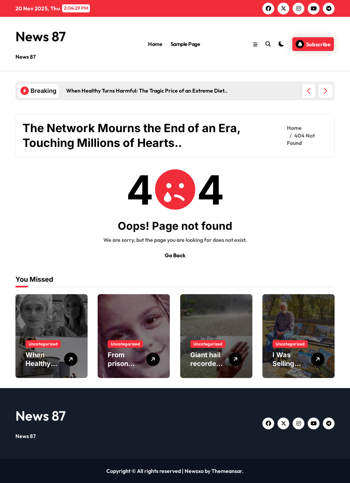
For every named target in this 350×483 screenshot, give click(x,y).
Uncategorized (43, 343)
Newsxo (194, 471)
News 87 (40, 36)
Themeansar (226, 471)
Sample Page (185, 44)
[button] (325, 91)
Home (155, 44)
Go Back (175, 255)
